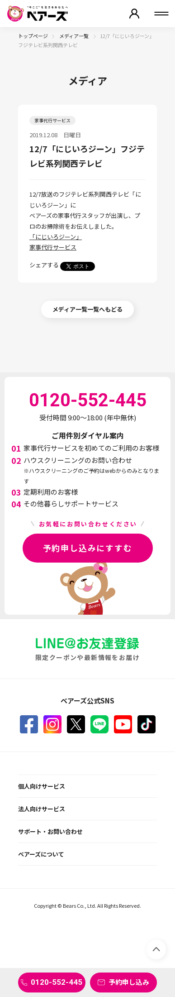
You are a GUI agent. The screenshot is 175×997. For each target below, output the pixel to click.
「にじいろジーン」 (55, 236)
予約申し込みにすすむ (87, 548)
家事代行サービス (52, 247)
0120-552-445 (56, 982)
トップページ (33, 35)
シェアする (44, 264)
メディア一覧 (74, 35)
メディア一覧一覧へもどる (87, 309)
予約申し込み (129, 982)
